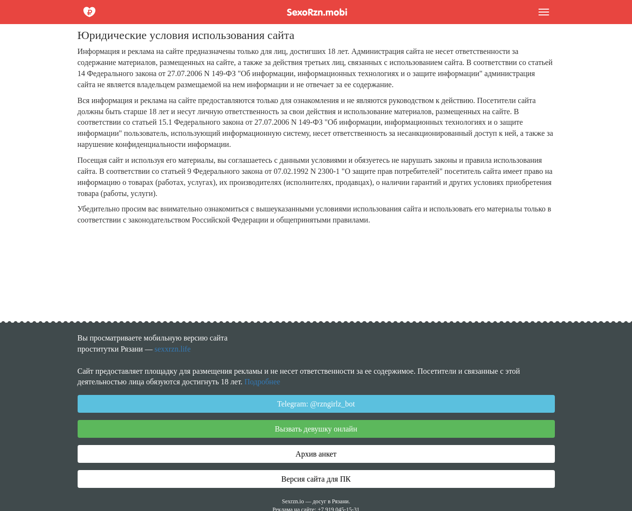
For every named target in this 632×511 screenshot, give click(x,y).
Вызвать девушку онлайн (316, 429)
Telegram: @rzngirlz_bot (316, 404)
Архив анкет (316, 454)
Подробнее (262, 382)
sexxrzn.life (172, 349)
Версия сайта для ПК (316, 479)
